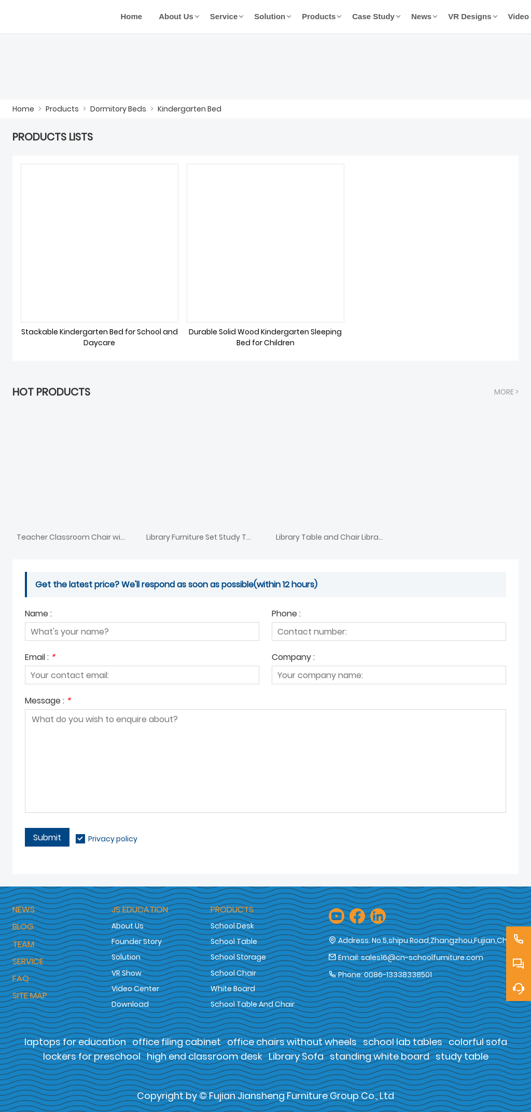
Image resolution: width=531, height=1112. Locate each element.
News (23, 910)
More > (506, 392)
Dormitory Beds (118, 109)
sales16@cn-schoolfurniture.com (422, 957)
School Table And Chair (253, 1004)
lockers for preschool (92, 1056)
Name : (38, 615)
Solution (126, 957)
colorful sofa (478, 1041)
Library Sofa (296, 1056)
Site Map (29, 996)
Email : (40, 658)
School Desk (232, 926)
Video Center (135, 988)
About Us (127, 926)
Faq (20, 978)
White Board (233, 988)
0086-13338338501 (398, 974)
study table (462, 1056)
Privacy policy (112, 839)
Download (130, 1004)
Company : (293, 658)
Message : (48, 702)
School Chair (233, 973)
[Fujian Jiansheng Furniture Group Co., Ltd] (62, 16)
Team (23, 944)
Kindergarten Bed (189, 109)
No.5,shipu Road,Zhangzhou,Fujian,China (445, 940)
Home (23, 109)
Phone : (286, 615)
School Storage (238, 957)
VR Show (126, 973)
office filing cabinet (176, 1041)
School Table (234, 941)
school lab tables (402, 1041)
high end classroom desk (204, 1056)
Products (62, 109)
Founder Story (136, 941)
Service (28, 961)
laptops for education (75, 1041)
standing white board (379, 1056)
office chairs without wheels (292, 1041)
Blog (23, 927)
